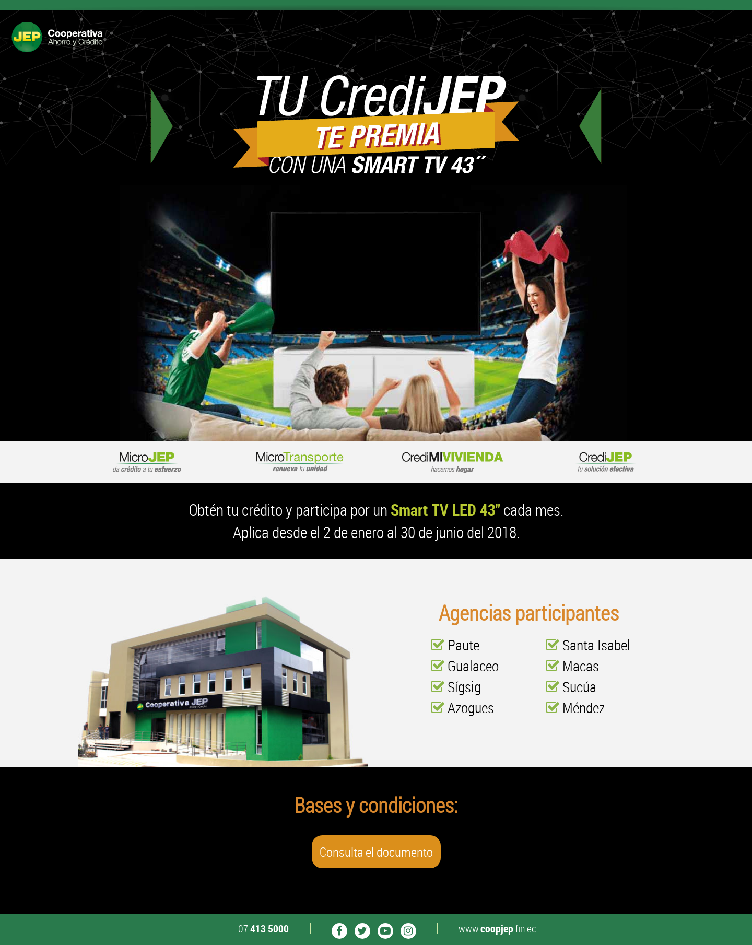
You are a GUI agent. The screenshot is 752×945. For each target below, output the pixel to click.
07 (263, 928)
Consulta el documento (376, 851)
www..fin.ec (497, 928)
